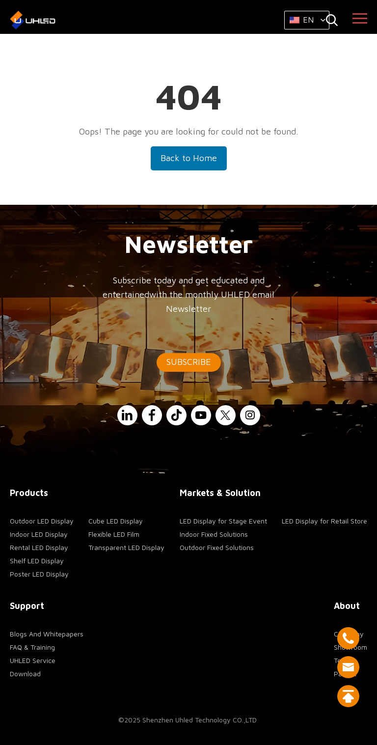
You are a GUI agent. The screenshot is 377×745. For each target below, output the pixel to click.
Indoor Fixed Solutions (214, 534)
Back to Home (189, 158)
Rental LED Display (39, 547)
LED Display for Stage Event (223, 521)
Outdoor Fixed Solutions (217, 547)
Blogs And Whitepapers (46, 634)
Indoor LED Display (39, 534)
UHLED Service (32, 660)
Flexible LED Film (113, 534)
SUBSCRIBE (188, 362)
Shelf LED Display (37, 560)
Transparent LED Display (126, 547)
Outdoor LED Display (42, 521)
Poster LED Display (39, 574)
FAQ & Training (32, 647)
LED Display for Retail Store (324, 521)
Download (25, 673)
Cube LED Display (115, 521)
